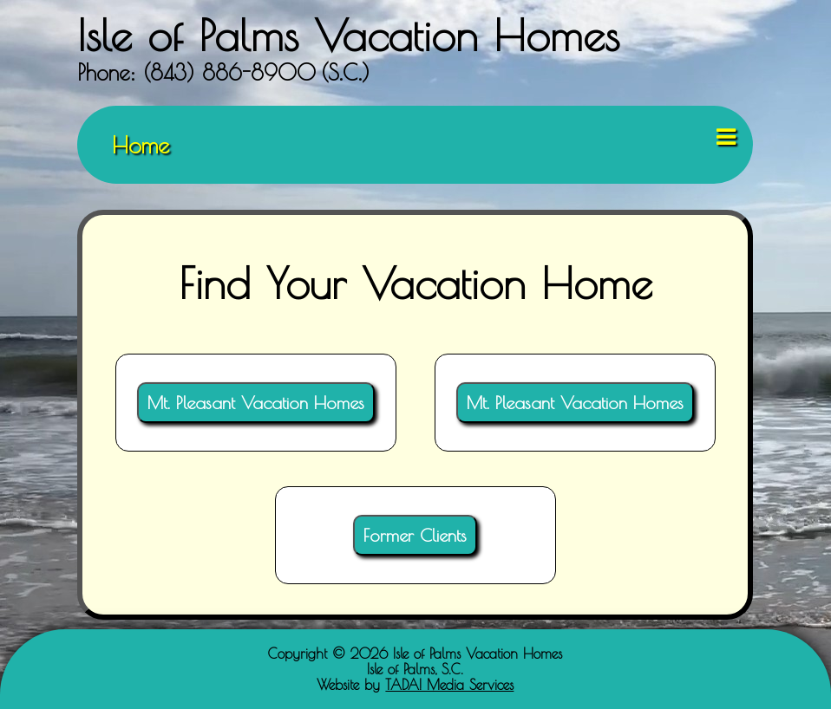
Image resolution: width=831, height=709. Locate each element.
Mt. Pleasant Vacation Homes (255, 403)
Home (140, 145)
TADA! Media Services (449, 685)
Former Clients (415, 535)
